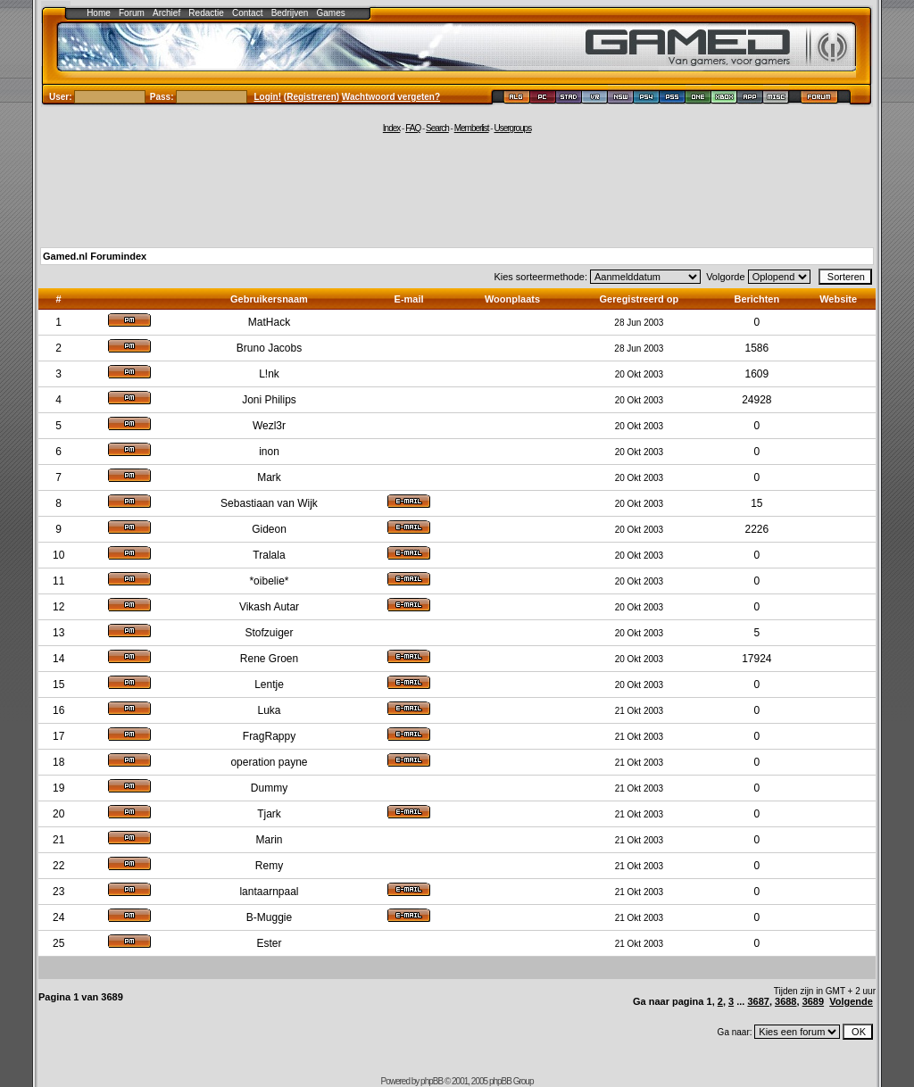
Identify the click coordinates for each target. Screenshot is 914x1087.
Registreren (312, 97)
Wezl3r (269, 425)
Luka (268, 710)
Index (391, 128)
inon (269, 451)
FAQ (412, 128)
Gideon (269, 529)
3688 (785, 1001)
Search (437, 128)
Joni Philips (269, 400)
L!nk (269, 374)
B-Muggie (269, 917)
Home (99, 13)
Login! (268, 97)
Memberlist (471, 128)
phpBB (431, 1081)
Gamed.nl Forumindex (94, 256)
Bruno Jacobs (269, 348)
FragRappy (269, 736)
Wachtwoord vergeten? (391, 97)
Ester (268, 943)
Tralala (269, 555)
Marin (268, 840)
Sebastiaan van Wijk (269, 503)
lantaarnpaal (268, 891)
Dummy (269, 788)
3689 (813, 1001)
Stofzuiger (269, 632)
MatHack (269, 322)
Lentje (269, 684)
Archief (166, 13)
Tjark (269, 814)
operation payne (268, 762)
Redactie (205, 13)
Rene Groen (269, 658)
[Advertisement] (457, 189)
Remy (269, 865)
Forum (132, 13)
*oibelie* (268, 581)
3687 (758, 1001)
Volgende (851, 1001)
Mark (269, 477)
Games (331, 13)
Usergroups (512, 128)
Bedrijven (290, 13)
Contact (247, 13)
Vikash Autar (269, 607)
